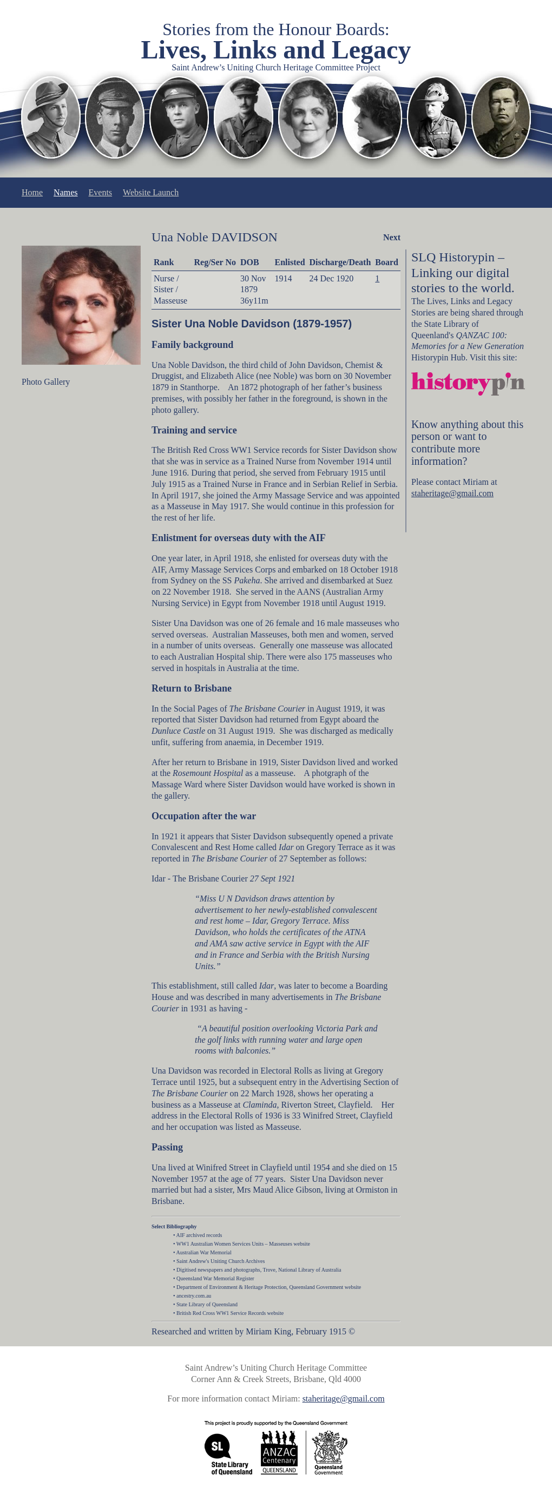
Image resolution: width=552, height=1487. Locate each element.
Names (65, 192)
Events (101, 192)
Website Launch (151, 192)
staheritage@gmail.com (452, 493)
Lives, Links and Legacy (276, 49)
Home (32, 192)
